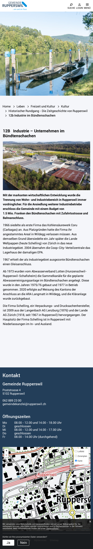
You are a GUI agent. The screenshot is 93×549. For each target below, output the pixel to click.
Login (79, 8)
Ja (8, 543)
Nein (23, 543)
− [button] (6, 455)
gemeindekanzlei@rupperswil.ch (24, 404)
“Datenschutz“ (52, 528)
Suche (71, 8)
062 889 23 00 (12, 400)
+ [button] (6, 451)
